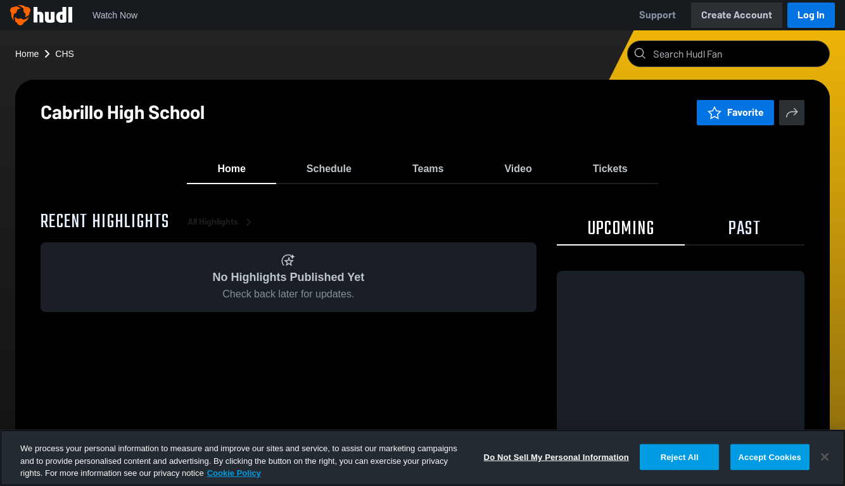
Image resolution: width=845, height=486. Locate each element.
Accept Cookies (770, 456)
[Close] (825, 457)
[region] (422, 458)
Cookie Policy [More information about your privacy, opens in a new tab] (234, 473)
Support (657, 14)
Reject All (680, 456)
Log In (811, 14)
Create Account (736, 14)
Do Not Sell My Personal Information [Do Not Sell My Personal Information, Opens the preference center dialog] (556, 456)
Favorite (735, 112)
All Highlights (221, 227)
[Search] (738, 53)
